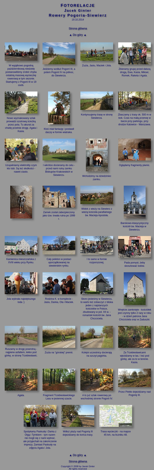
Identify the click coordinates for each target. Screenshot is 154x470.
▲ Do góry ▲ (78, 34)
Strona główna (78, 28)
